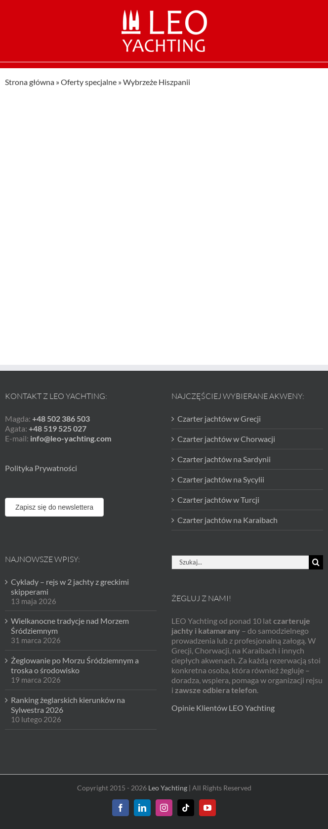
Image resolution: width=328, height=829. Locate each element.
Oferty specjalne (89, 82)
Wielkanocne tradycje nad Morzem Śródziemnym (70, 625)
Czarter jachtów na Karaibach (227, 519)
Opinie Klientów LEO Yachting (223, 707)
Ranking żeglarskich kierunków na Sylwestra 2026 (68, 704)
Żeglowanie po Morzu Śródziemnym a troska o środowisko (75, 665)
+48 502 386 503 (61, 418)
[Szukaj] (316, 562)
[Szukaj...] (240, 562)
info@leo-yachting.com (70, 438)
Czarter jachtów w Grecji (219, 418)
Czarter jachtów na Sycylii (220, 479)
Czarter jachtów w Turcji (218, 499)
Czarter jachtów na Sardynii (224, 459)
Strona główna (29, 82)
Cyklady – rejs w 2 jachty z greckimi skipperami (70, 586)
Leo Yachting (167, 788)
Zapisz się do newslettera (54, 507)
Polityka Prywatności (41, 468)
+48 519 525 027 (57, 428)
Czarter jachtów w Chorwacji (226, 438)
